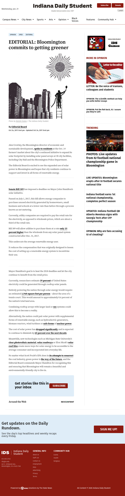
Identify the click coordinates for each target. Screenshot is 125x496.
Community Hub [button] (106, 19)
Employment (37, 464)
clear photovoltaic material (22, 342)
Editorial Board (19, 127)
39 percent (45, 280)
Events (56, 455)
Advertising (36, 470)
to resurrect (67, 355)
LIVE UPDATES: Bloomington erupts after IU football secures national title (104, 181)
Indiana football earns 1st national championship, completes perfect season (101, 198)
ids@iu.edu (5, 461)
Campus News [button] (10, 19)
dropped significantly (47, 329)
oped (21, 35)
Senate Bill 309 (16, 189)
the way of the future (51, 359)
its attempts (55, 355)
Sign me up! (108, 429)
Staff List (36, 458)
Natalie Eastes (21, 121)
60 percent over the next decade (51, 333)
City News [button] (27, 19)
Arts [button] (51, 19)
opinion (13, 35)
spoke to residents (43, 148)
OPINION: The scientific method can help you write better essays (104, 100)
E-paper (120, 10)
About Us (36, 455)
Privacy (35, 473)
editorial (29, 35)
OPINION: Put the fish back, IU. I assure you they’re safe (103, 110)
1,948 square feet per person (36, 293)
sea (55, 306)
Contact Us (36, 461)
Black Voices (75, 19)
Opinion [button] (62, 19)
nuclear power (64, 323)
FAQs (34, 467)
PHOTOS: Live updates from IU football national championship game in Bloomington (103, 159)
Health (56, 458)
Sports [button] (40, 19)
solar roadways (45, 342)
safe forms (48, 323)
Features (90, 19)
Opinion (102, 58)
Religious (57, 461)
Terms (35, 476)
